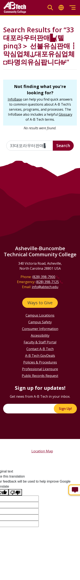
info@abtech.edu (45, 287)
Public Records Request (40, 375)
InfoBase (15, 99)
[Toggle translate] (61, 7)
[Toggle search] (50, 7)
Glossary (65, 114)
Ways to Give (40, 303)
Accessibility (40, 335)
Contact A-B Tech (40, 349)
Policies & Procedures (40, 362)
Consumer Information (40, 328)
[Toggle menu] (72, 7)
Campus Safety (40, 322)
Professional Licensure (40, 369)
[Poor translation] (15, 492)
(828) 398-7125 (47, 282)
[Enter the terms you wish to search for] (29, 146)
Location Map (42, 451)
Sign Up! (65, 408)
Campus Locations (40, 315)
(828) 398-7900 (43, 276)
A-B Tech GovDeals (40, 355)
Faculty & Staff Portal (40, 342)
